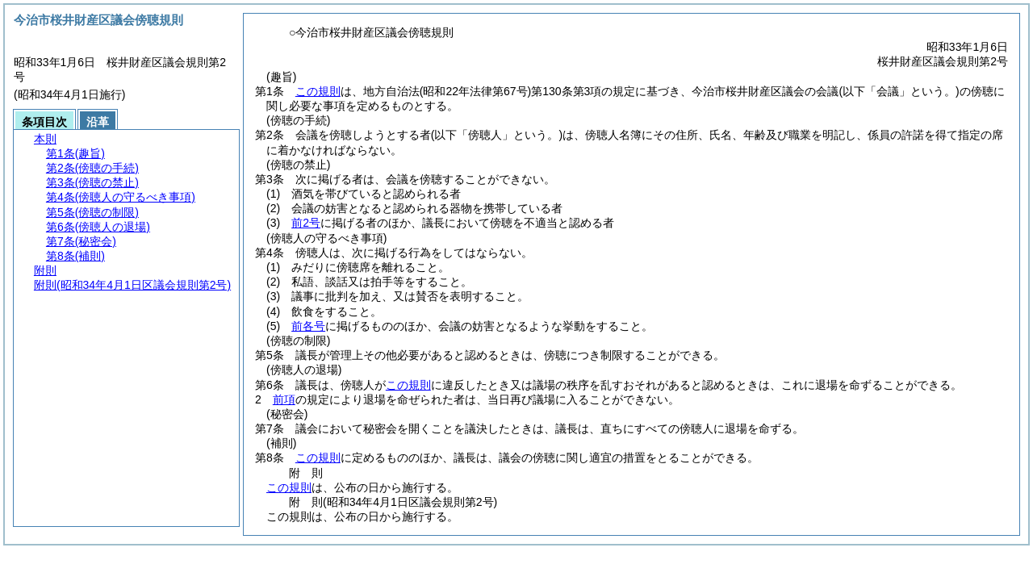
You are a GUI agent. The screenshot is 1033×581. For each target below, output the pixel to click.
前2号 (305, 222)
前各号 (308, 326)
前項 (284, 399)
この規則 (318, 91)
